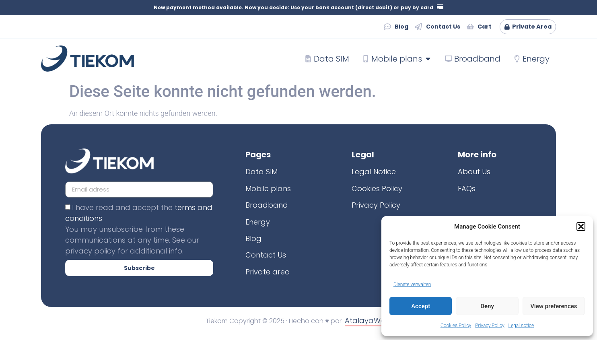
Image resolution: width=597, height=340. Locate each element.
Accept (420, 306)
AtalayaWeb (367, 321)
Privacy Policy (489, 325)
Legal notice (521, 325)
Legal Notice (374, 172)
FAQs (467, 188)
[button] (581, 227)
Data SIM (261, 172)
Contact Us (265, 255)
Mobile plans (268, 188)
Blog (253, 238)
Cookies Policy (456, 325)
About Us (474, 172)
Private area (267, 272)
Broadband (266, 205)
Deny (487, 306)
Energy (257, 222)
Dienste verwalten (412, 284)
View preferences (553, 306)
